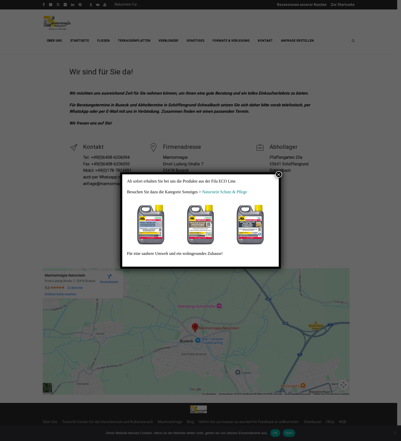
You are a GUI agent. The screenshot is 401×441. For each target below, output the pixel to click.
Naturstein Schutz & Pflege (224, 192)
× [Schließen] (279, 174)
